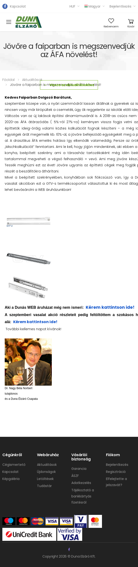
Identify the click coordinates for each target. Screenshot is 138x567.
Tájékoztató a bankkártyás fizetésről (82, 496)
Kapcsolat (18, 6)
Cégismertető (13, 464)
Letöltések (45, 478)
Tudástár (44, 486)
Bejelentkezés (120, 6)
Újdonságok (46, 471)
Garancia (78, 468)
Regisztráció (116, 471)
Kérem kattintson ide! (110, 307)
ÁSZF (75, 475)
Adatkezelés (81, 482)
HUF (72, 6)
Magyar (92, 6)
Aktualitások (32, 79)
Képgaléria (11, 478)
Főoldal (8, 79)
